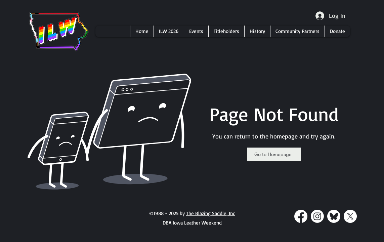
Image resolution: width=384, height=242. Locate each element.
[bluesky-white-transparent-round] (333, 216)
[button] (169, 31)
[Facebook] (300, 216)
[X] (350, 216)
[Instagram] (317, 216)
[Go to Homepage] (274, 154)
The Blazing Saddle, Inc (210, 213)
